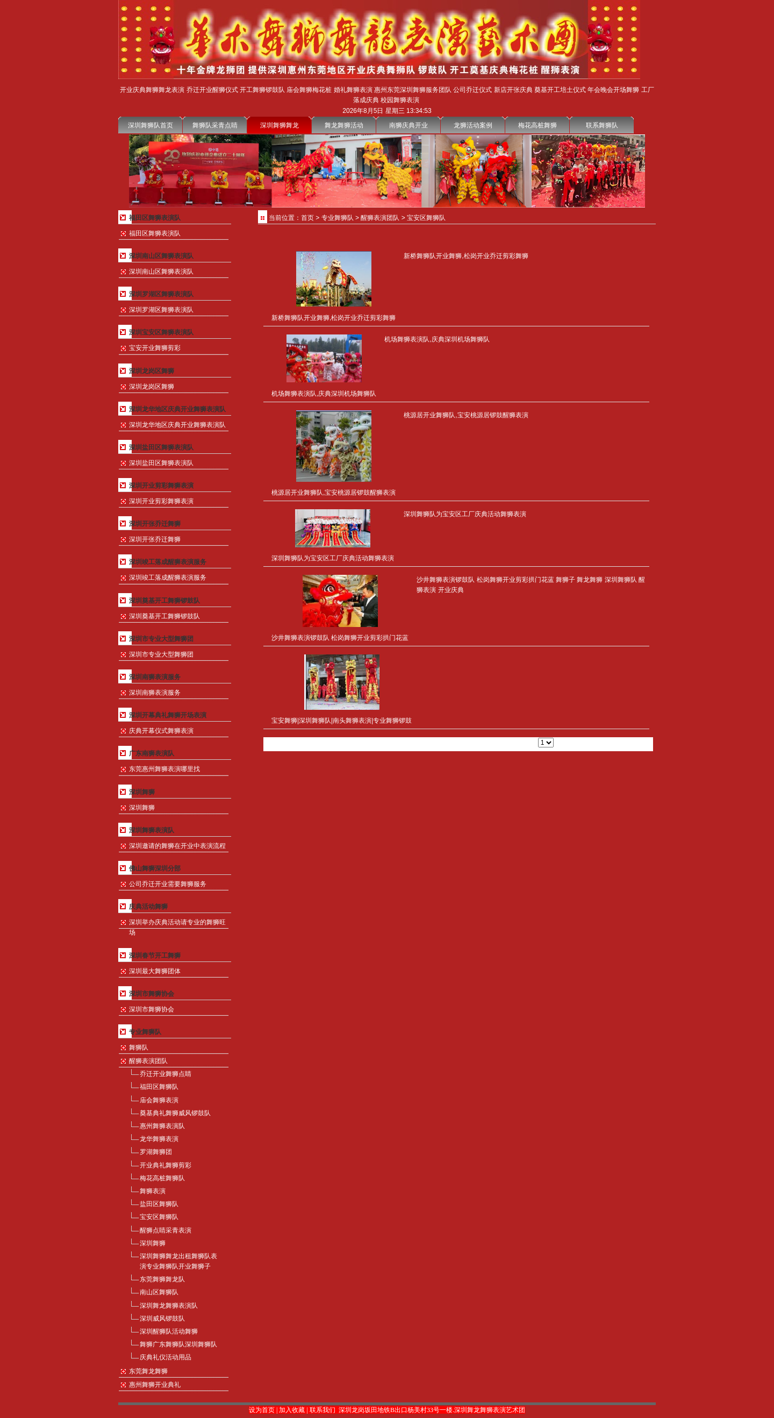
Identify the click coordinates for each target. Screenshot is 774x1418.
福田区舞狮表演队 (155, 233)
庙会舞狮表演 (159, 1100)
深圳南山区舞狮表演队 (161, 271)
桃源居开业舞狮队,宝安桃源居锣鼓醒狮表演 (333, 492)
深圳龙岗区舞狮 (151, 386)
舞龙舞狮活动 (344, 125)
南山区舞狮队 (159, 1292)
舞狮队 (138, 1047)
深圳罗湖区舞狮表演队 (161, 309)
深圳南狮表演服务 (155, 692)
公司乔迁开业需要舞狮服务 (167, 884)
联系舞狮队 (602, 125)
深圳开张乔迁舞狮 (155, 539)
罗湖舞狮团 (156, 1152)
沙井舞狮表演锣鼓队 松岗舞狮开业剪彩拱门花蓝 (339, 638)
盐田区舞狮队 (159, 1204)
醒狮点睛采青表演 (165, 1230)
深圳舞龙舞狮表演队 (169, 1305)
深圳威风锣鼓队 (162, 1318)
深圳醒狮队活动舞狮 (169, 1331)
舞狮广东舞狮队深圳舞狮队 (178, 1344)
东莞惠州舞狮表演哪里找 (164, 769)
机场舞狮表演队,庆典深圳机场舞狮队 (323, 393)
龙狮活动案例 (473, 125)
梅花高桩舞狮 (537, 125)
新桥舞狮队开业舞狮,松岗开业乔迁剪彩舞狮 (333, 318)
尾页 (506, 742)
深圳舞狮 (142, 807)
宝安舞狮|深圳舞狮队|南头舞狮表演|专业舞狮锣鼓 (341, 720)
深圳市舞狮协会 (151, 1009)
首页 (307, 218)
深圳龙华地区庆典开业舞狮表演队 (177, 425)
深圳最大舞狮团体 (155, 971)
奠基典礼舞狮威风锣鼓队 (175, 1113)
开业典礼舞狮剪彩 (165, 1165)
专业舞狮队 (337, 218)
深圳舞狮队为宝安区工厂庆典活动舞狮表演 (332, 558)
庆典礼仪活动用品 (165, 1357)
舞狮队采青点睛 (215, 125)
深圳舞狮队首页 (150, 125)
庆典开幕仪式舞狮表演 (161, 731)
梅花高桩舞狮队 (162, 1178)
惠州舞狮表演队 (162, 1126)
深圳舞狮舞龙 (279, 125)
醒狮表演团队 (148, 1061)
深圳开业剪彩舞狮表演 (161, 501)
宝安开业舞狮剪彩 (155, 348)
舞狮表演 (153, 1191)
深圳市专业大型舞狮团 (161, 654)
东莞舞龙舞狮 (148, 1371)
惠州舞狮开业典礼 (155, 1384)
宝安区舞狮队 (159, 1217)
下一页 (487, 742)
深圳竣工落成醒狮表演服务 (167, 577)
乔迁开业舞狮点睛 (165, 1074)
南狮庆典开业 (408, 125)
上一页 (464, 742)
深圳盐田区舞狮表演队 (161, 463)
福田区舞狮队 (159, 1087)
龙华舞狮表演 (159, 1139)
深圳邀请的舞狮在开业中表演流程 (177, 846)
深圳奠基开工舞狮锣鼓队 (164, 616)
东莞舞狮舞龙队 (162, 1279)
